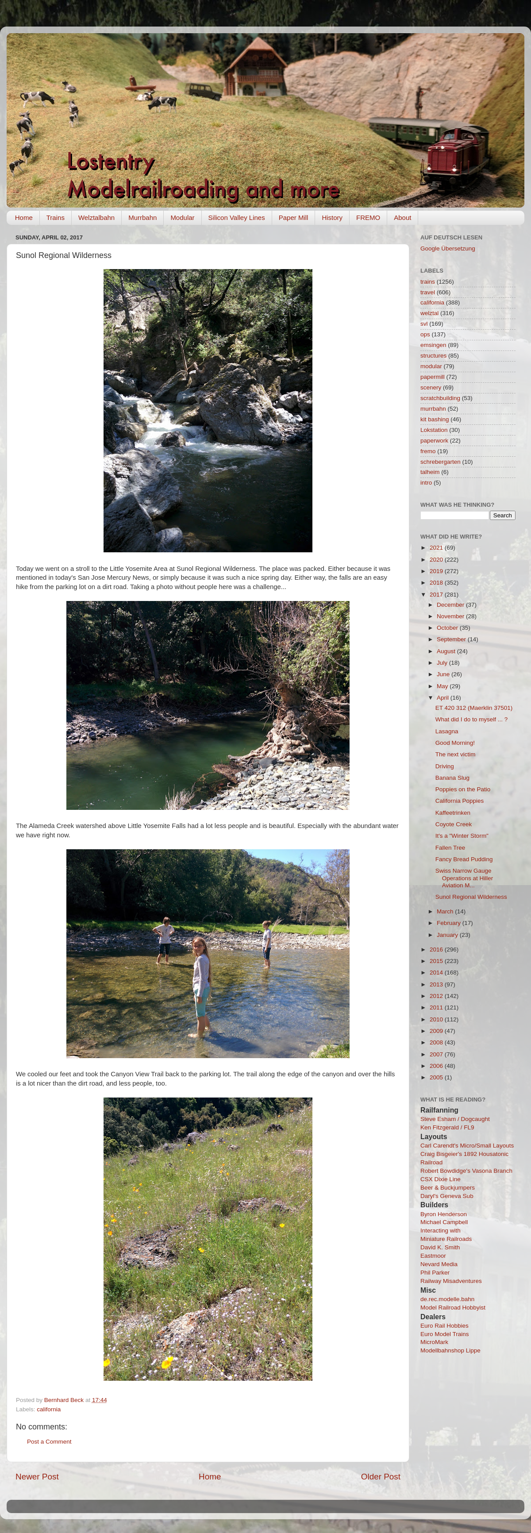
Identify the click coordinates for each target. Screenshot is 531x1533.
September (452, 639)
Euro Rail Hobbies (444, 1325)
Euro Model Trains (444, 1334)
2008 (437, 1042)
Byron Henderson (443, 1214)
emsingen (433, 345)
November (451, 616)
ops (425, 334)
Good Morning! (455, 743)
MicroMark (434, 1342)
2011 (437, 1007)
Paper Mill (293, 217)
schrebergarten (440, 461)
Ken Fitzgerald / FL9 (447, 1127)
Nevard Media (439, 1264)
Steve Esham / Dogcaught (455, 1119)
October (448, 627)
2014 (437, 972)
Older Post (380, 1476)
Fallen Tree (450, 847)
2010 (437, 1019)
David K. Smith (440, 1247)
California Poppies (459, 800)
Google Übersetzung (447, 248)
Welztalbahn (96, 217)
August (447, 651)
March (446, 911)
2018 (437, 582)
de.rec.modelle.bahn (447, 1299)
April (443, 697)
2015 (437, 961)
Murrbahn (142, 217)
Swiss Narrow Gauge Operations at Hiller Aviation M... (464, 877)
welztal (429, 313)
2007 (437, 1054)
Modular (182, 217)
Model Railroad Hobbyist (452, 1307)
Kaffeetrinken (452, 812)
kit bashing (434, 419)
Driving (444, 766)
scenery (430, 387)
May (443, 686)
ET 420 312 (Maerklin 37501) (474, 708)
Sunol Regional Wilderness (471, 897)
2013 (437, 984)
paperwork (434, 440)
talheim (430, 472)
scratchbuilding (440, 398)
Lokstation (434, 430)
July (443, 662)
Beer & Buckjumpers (447, 1187)
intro (426, 482)
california (49, 1409)
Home (24, 217)
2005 (437, 1077)
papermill (432, 377)
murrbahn (433, 408)
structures (433, 355)
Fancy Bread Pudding (464, 859)
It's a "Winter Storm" (462, 835)
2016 (437, 949)
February (449, 923)
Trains (55, 217)
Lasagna (446, 731)
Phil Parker (435, 1272)
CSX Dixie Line (440, 1179)
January (448, 935)
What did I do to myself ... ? (471, 719)
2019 (437, 571)
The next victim (455, 754)
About (402, 217)
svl (424, 323)
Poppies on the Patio (463, 789)
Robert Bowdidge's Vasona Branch (466, 1170)
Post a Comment (49, 1441)
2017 (437, 594)
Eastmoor (433, 1255)
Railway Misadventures (451, 1281)
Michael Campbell (444, 1222)
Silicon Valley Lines (236, 217)
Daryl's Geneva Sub (446, 1196)
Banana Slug (452, 777)
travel (427, 292)
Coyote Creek (453, 824)
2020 (437, 559)
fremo (428, 451)
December (451, 604)
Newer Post (37, 1476)
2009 (437, 1031)
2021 (437, 547)
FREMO (368, 217)
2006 (437, 1066)
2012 (437, 996)
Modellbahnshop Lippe (450, 1350)
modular (431, 366)
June (444, 674)
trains (427, 281)
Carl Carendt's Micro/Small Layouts (467, 1145)
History (332, 217)
